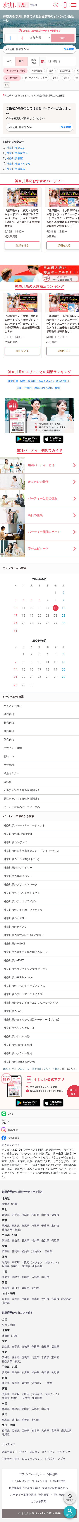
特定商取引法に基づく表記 (24, 1487)
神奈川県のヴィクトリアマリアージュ (26, 968)
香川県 (16, 1288)
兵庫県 (6, 1266)
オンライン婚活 (15, 70)
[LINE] (39, 1114)
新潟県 (6, 1240)
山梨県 (45, 1240)
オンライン (48, 1451)
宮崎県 (55, 1299)
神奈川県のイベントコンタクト (22, 892)
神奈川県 (13, 381)
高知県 (35, 1288)
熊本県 (35, 1299)
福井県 (35, 1240)
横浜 (51, 70)
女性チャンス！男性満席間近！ (22, 790)
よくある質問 (38, 1501)
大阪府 (25, 1262)
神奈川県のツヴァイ (15, 842)
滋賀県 (6, 1262)
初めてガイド (9, 1451)
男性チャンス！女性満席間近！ (22, 798)
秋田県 (35, 1214)
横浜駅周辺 (65, 70)
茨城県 (6, 1225)
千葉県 (45, 1225)
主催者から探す (11, 1458)
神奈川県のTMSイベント (18, 876)
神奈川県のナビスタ (15, 926)
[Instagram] (39, 1130)
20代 (55, 78)
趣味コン (9, 756)
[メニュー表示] (73, 5)
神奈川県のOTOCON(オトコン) (21, 859)
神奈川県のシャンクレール (19, 1028)
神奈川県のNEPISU (14, 918)
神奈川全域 (36, 70)
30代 (66, 78)
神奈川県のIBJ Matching (18, 833)
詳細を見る (22, 245)
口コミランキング (32, 1458)
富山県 (16, 1240)
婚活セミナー (11, 773)
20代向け (9, 714)
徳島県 (6, 1288)
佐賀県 (16, 1299)
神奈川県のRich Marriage (18, 977)
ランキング (63, 1451)
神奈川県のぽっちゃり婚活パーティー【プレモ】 (32, 1019)
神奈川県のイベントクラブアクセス (24, 985)
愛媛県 (25, 1288)
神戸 (14, 1266)
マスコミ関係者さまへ (55, 1487)
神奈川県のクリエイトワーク (20, 884)
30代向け (9, 722)
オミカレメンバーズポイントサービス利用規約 (38, 1481)
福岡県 (6, 1299)
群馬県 (25, 1225)
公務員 (7, 781)
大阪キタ (37, 1262)
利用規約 (52, 1474)
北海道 (6, 1204)
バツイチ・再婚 (13, 748)
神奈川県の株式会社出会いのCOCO (24, 935)
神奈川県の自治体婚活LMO (19, 1061)
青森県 (6, 1214)
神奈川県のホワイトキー (18, 867)
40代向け (9, 731)
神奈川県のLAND (13, 1011)
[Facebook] (39, 1138)
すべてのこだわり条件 (36, 78)
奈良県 (26, 1266)
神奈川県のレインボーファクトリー (24, 909)
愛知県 (25, 1251)
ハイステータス (13, 705)
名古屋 (36, 1251)
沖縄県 (6, 1302)
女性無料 (12, 78)
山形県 (45, 1214)
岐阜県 (6, 1251)
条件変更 (69, 49)
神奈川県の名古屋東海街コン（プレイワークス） (32, 850)
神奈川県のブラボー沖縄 (18, 1053)
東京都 (55, 1225)
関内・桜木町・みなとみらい (37, 381)
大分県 (45, 1299)
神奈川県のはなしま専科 (18, 1044)
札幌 (14, 1204)
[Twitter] (39, 1122)
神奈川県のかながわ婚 (17, 1036)
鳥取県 (6, 1277)
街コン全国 (8, 1325)
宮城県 (25, 1214)
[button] (56, 5)
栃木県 (16, 1225)
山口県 (45, 1277)
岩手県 (16, 1214)
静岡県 (16, 1251)
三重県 (48, 1251)
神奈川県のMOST (14, 960)
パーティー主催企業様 (23, 1494)
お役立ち (50, 1458)
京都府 (16, 1262)
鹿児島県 (66, 1299)
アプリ (61, 1458)
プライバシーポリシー (32, 1474)
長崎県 (25, 1299)
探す (62, 38)
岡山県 (25, 1277)
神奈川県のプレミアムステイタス (23, 994)
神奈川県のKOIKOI (14, 943)
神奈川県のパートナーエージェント (24, 825)
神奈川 (33, 5)
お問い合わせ (58, 1494)
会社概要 (43, 1494)
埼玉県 (35, 1225)
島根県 (16, 1277)
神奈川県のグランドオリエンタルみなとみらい (31, 1002)
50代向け (9, 739)
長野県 (55, 1240)
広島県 (35, 1277)
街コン (23, 1451)
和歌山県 (37, 1266)
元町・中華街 (24, 387)
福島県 (55, 1214)
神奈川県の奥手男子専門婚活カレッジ (26, 952)
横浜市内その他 (44, 387)
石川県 (25, 1240)
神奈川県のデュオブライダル (20, 901)
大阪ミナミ (51, 1262)
